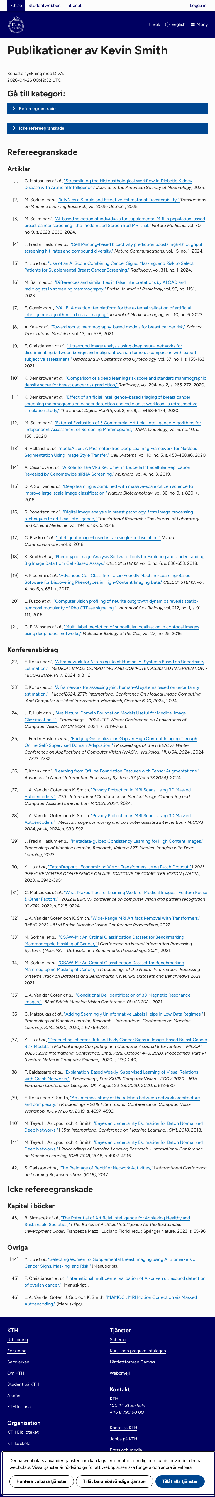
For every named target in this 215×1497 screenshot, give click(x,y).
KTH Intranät (19, 1406)
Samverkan (18, 1362)
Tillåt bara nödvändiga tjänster (114, 1481)
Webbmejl (120, 1373)
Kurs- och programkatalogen (138, 1350)
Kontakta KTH (123, 1427)
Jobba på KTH (123, 1439)
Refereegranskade (37, 108)
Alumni (14, 1395)
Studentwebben (44, 5)
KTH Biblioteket (23, 1432)
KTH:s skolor (19, 1443)
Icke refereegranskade (41, 128)
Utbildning (17, 1339)
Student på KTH (23, 1384)
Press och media (126, 1450)
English (178, 24)
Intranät (74, 5)
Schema (118, 1339)
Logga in (198, 5)
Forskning (16, 1350)
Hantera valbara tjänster (41, 1481)
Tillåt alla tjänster (180, 1481)
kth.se (16, 5)
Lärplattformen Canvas (132, 1362)
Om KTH (15, 1373)
